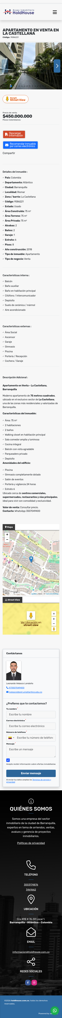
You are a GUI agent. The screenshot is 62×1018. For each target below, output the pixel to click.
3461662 (31, 889)
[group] (31, 66)
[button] (11, 86)
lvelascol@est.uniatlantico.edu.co (25, 692)
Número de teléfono (16, 732)
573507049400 (16, 687)
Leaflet (34, 594)
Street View (16, 99)
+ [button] (7, 534)
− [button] (7, 539)
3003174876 (31, 884)
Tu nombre (12, 708)
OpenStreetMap (52, 594)
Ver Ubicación (29, 622)
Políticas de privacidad (31, 843)
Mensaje (11, 743)
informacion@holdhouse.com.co (31, 952)
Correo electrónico (16, 720)
